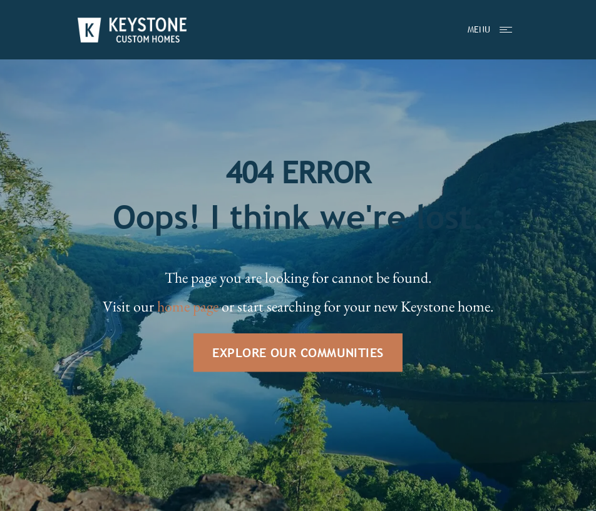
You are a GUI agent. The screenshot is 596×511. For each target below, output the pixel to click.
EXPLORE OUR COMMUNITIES (297, 352)
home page (187, 306)
